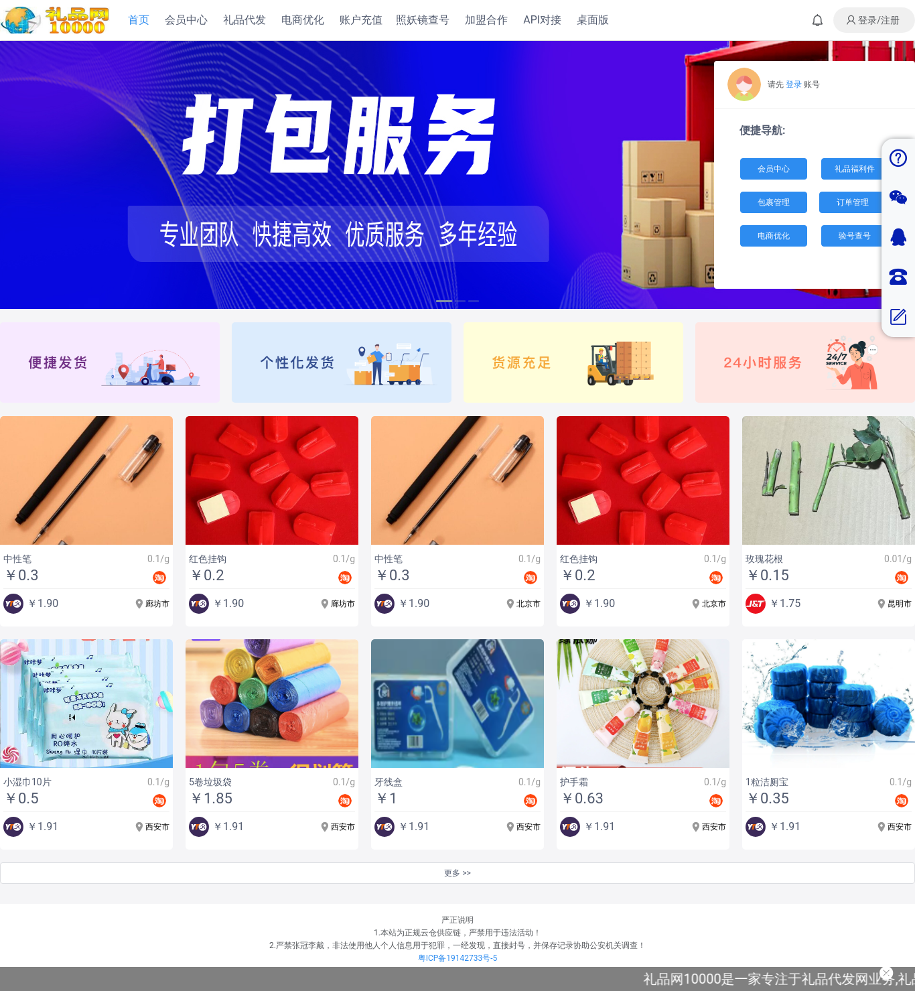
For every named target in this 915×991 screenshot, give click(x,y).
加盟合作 (486, 19)
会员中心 (186, 19)
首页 (138, 19)
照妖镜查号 (422, 19)
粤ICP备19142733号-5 (458, 958)
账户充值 (361, 19)
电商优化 (302, 19)
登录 (794, 84)
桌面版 (593, 19)
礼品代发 (244, 19)
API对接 (542, 19)
